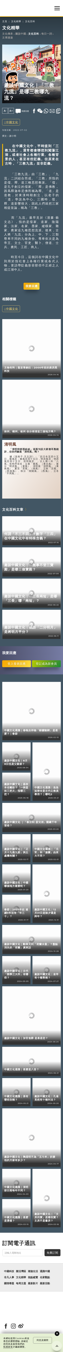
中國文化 (12, 122)
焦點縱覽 (33, 1277)
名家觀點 (45, 1277)
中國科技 (9, 1271)
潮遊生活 (33, 1271)
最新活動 (45, 1283)
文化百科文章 (12, 509)
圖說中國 (20, 33)
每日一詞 (46, 33)
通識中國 (45, 1271)
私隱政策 (8, 1347)
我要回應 (32, 286)
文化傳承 (7, 33)
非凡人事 (9, 1277)
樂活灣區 (21, 1271)
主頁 (4, 21)
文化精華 (16, 21)
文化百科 (30, 21)
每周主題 (21, 1283)
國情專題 (9, 1283)
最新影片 (33, 1283)
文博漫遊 (7, 37)
